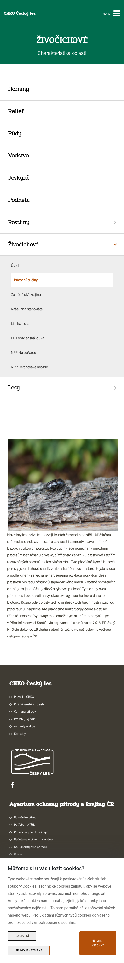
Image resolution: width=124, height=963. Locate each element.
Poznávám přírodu (26, 817)
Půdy (15, 133)
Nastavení (22, 936)
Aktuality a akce (24, 726)
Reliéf (16, 111)
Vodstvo (18, 155)
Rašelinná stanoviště (27, 309)
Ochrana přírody (25, 711)
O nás (18, 854)
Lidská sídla (20, 323)
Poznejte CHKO (24, 697)
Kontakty (20, 734)
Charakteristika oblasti (29, 704)
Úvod (15, 265)
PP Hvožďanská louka (27, 338)
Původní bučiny (25, 280)
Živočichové (23, 244)
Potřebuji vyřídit (24, 719)
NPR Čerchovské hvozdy (29, 367)
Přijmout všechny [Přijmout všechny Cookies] (97, 943)
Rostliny (18, 222)
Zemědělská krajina (26, 294)
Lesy (14, 387)
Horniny (18, 89)
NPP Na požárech (24, 352)
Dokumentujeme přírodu (30, 847)
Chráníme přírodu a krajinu (32, 832)
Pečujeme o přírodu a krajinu (33, 839)
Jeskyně (19, 177)
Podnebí (19, 199)
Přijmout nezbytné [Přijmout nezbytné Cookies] (28, 950)
